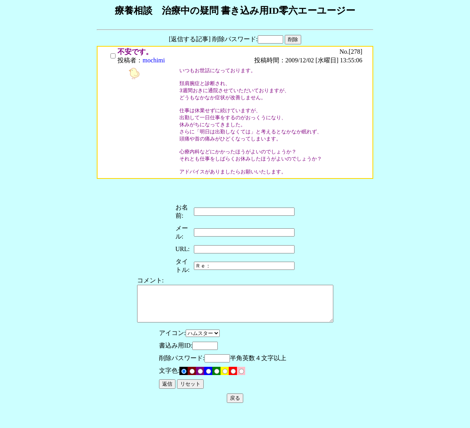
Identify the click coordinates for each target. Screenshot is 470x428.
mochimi (154, 60)
